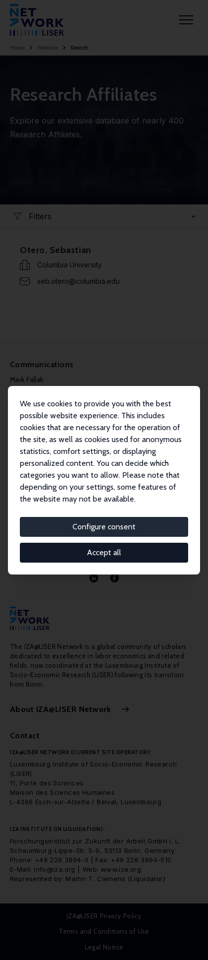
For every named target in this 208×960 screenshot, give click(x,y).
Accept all (104, 552)
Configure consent (104, 526)
